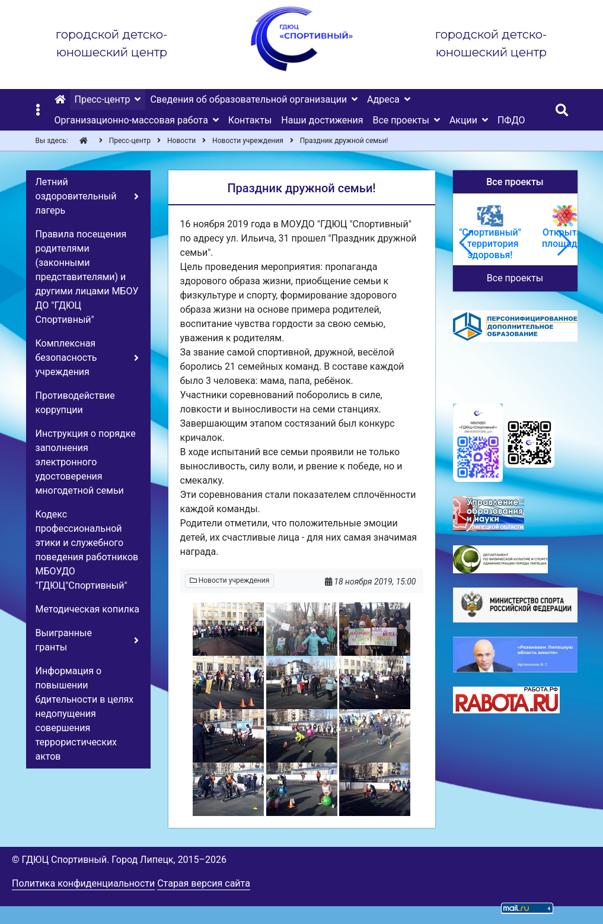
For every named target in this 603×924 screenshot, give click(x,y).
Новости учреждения (230, 580)
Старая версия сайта (203, 883)
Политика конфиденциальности (83, 883)
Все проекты (515, 278)
